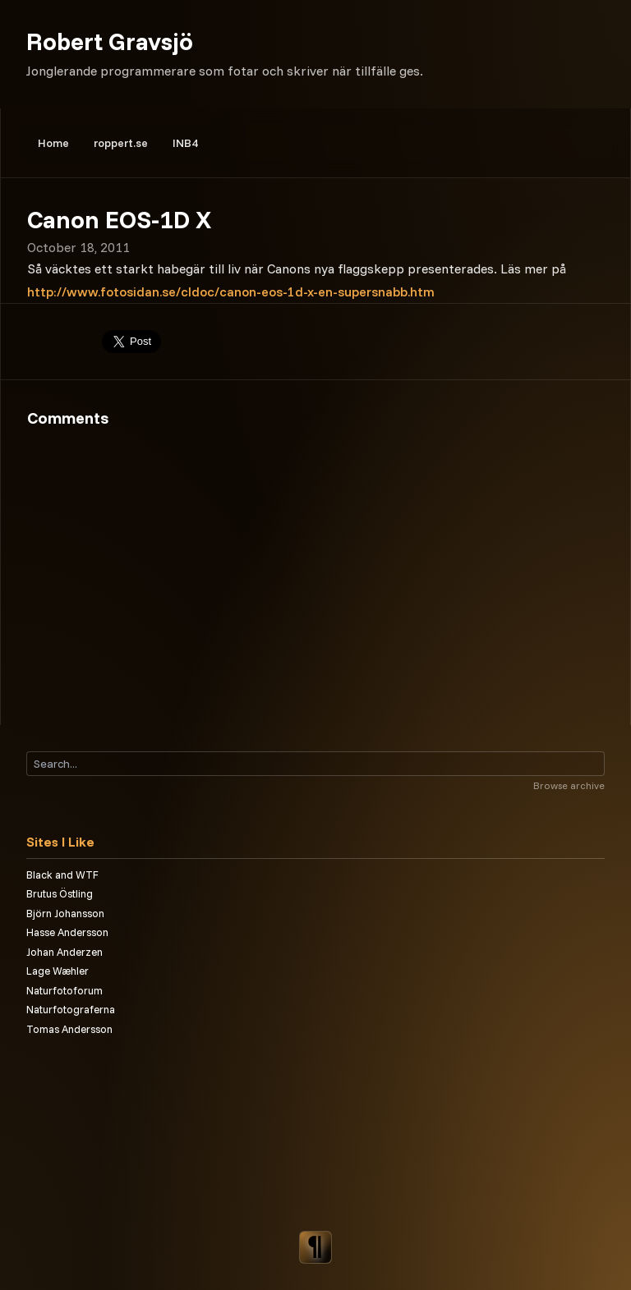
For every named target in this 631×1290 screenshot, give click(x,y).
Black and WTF (62, 874)
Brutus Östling (59, 893)
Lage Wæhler (57, 970)
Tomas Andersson (69, 1028)
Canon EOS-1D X (119, 219)
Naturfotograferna (70, 1009)
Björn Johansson (65, 913)
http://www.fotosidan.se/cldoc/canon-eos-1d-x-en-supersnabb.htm (231, 291)
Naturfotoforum (64, 990)
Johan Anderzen (64, 951)
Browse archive (569, 785)
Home (53, 142)
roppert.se (121, 142)
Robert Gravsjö (109, 41)
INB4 (185, 142)
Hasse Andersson (67, 932)
